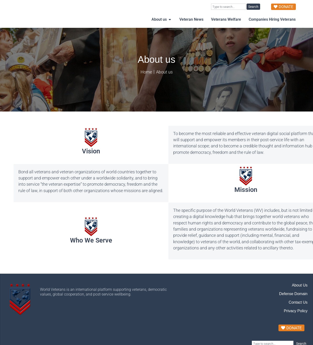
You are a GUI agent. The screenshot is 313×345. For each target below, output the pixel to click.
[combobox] (228, 7)
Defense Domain (293, 303)
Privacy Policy (296, 320)
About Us (300, 295)
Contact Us (298, 312)
